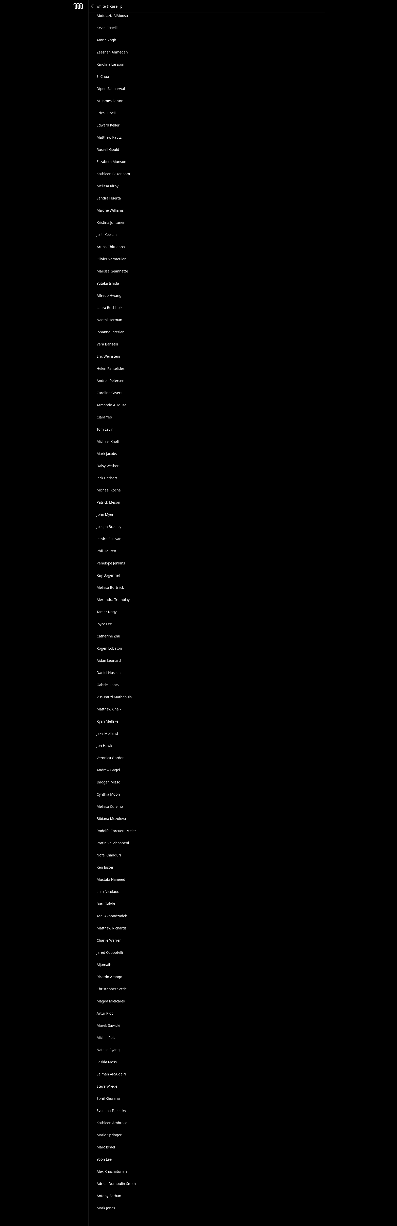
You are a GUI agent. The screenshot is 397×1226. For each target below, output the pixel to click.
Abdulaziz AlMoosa (112, 15)
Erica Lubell (106, 113)
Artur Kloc (105, 1013)
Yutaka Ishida (108, 283)
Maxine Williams (110, 210)
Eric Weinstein (108, 356)
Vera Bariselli (107, 344)
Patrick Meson (108, 502)
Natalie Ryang (108, 1049)
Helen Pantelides (111, 368)
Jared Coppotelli (110, 952)
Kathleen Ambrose (112, 1122)
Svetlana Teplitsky (111, 1110)
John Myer (105, 514)
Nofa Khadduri (109, 855)
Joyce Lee (104, 623)
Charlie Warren (109, 940)
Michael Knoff (108, 441)
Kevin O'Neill (107, 27)
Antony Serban (109, 1195)
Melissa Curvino (110, 806)
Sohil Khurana (108, 1098)
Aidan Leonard (109, 660)
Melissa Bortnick (110, 587)
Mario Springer (109, 1134)
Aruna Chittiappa (111, 246)
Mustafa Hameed (111, 879)
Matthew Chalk (109, 709)
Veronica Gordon (111, 757)
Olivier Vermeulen (112, 259)
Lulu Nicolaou (108, 891)
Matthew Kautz (109, 137)
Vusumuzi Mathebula (114, 696)
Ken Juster (105, 867)
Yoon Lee (104, 1159)
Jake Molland (107, 733)
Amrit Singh (106, 40)
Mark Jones (106, 1207)
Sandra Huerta (109, 198)
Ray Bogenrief (108, 575)
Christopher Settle (112, 988)
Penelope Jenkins (111, 563)
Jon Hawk (104, 745)
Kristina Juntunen (111, 222)
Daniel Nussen (109, 672)
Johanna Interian (111, 332)
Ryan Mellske (107, 721)
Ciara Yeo (104, 417)
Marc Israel (106, 1147)
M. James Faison (110, 100)
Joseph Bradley (109, 526)
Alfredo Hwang (109, 295)
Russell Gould (108, 149)
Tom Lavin (105, 429)
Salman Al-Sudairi (111, 1074)
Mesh (78, 6)
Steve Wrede (107, 1086)
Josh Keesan (107, 234)
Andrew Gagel (108, 769)
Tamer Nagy (107, 611)
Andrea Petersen (110, 380)
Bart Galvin (106, 903)
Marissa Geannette (112, 271)
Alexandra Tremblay (113, 599)
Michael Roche (109, 490)
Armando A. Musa (111, 404)
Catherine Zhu (108, 636)
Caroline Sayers (109, 392)
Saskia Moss (107, 1061)
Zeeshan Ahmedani (113, 52)
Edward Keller (108, 125)
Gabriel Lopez (108, 684)
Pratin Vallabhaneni (113, 842)
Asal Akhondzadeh (112, 915)
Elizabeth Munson (111, 161)
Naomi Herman (109, 319)
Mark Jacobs (107, 453)
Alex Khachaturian (112, 1171)
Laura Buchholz (109, 307)
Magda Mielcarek (111, 1001)
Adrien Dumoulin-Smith (116, 1183)
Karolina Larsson (110, 64)
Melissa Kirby (107, 186)
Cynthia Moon (108, 794)
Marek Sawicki (108, 1025)
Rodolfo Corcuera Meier (116, 830)
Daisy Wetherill (109, 465)
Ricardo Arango (109, 976)
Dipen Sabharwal (111, 88)
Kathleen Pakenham (113, 173)
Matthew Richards (112, 928)
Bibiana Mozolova (111, 818)
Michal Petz (106, 1037)
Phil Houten (106, 550)
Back (93, 6)
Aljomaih (104, 964)
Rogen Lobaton (109, 648)
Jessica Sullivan (109, 538)
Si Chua (103, 76)
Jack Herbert (107, 477)
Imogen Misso (108, 782)
